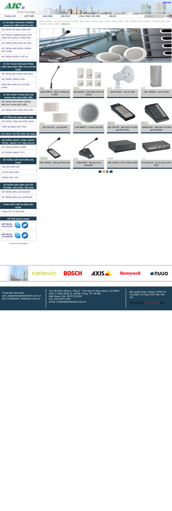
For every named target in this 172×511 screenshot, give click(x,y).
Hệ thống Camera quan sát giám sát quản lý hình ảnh (17, 36)
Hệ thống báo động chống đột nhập (16, 49)
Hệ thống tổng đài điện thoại (18, 121)
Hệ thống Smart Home (14, 147)
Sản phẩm (47, 16)
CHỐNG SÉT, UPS (10, 177)
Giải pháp (65, 16)
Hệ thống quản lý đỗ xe (15, 56)
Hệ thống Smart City (13, 152)
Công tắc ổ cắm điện (13, 211)
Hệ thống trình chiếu (13, 79)
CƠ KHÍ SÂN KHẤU (10, 172)
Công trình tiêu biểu (89, 16)
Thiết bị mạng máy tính (14, 127)
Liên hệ (112, 16)
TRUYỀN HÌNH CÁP (11, 167)
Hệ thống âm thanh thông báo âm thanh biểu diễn (16, 103)
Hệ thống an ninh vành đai (16, 29)
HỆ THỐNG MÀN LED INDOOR (16, 192)
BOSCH (66, 24)
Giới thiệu (29, 16)
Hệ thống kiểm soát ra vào (16, 43)
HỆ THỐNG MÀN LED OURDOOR (17, 197)
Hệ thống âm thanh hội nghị (17, 74)
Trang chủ (10, 16)
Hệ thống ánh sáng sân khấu (18, 110)
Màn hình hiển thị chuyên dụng (16, 86)
